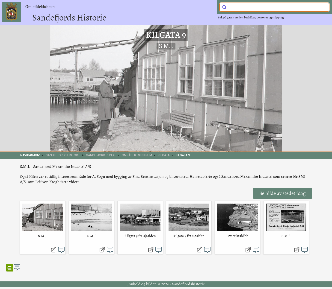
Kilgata (164, 155)
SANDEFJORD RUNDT (101, 155)
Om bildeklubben (40, 6)
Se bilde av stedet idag (282, 193)
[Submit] (224, 6)
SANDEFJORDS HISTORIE (63, 155)
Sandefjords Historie (69, 17)
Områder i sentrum (137, 155)
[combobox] (274, 7)
